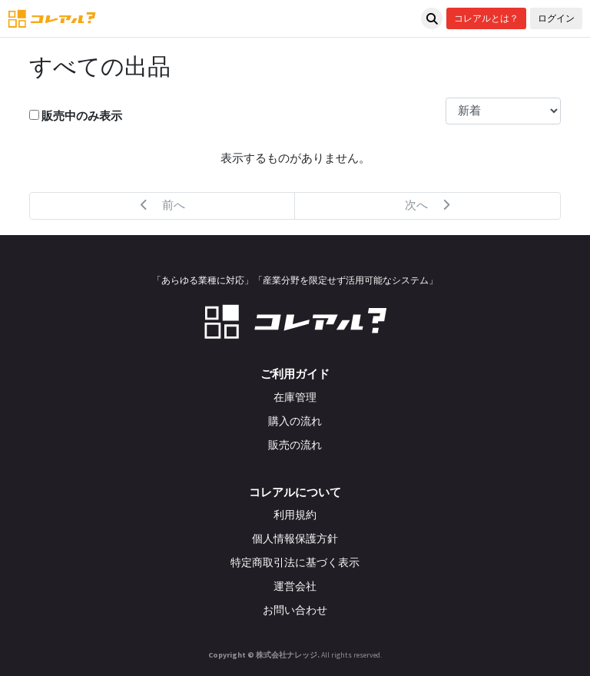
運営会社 (295, 586)
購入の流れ (295, 421)
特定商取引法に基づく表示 (295, 562)
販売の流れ (295, 445)
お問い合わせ (295, 610)
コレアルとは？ (486, 18)
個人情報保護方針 (295, 538)
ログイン (556, 18)
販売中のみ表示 (75, 115)
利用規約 (295, 515)
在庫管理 (295, 397)
